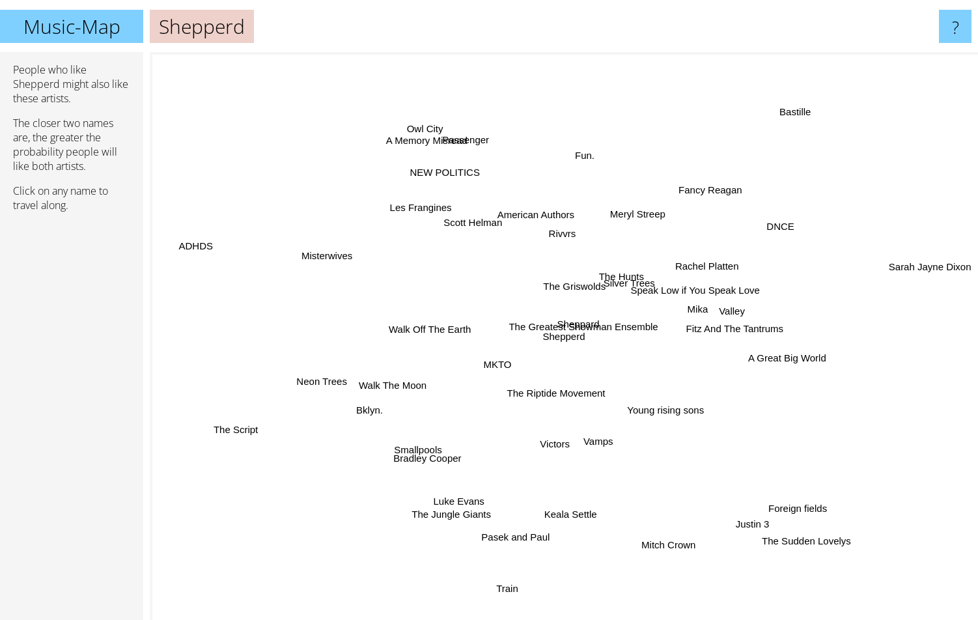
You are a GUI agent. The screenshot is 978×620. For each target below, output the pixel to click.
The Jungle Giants (453, 508)
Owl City (423, 124)
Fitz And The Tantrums (727, 327)
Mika (687, 309)
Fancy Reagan (710, 189)
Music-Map (71, 26)
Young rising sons (667, 415)
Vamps (594, 436)
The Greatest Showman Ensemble (585, 319)
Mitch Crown (667, 541)
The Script (247, 424)
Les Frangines (423, 206)
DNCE (778, 227)
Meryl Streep (639, 209)
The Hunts (629, 270)
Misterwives (330, 260)
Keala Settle (570, 522)
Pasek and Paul (513, 538)
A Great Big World (780, 363)
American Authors (523, 206)
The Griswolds (577, 285)
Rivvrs (558, 235)
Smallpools (417, 454)
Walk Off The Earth (422, 330)
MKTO (502, 368)
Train (509, 581)
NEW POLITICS (453, 176)
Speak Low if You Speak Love (696, 292)
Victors (550, 450)
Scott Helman (469, 223)
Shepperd (564, 336)
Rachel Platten (708, 264)
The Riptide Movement (558, 393)
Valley (738, 309)
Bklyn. (367, 409)
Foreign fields (792, 505)
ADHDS (203, 249)
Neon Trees (321, 384)
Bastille (799, 105)
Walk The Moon (386, 387)
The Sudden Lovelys (801, 535)
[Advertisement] (72, 421)
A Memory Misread (428, 137)
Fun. (583, 158)
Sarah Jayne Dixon (927, 266)
